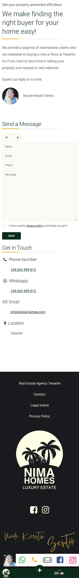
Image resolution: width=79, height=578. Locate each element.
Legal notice (40, 405)
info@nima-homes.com (28, 312)
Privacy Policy (39, 416)
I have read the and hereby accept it (38, 225)
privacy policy (35, 225)
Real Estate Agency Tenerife (39, 383)
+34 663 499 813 (23, 270)
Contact (39, 394)
